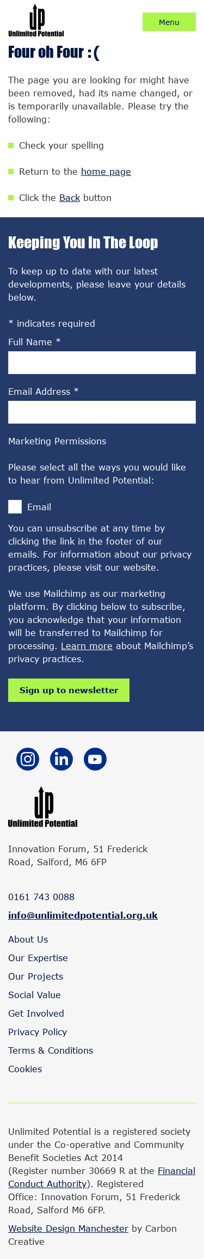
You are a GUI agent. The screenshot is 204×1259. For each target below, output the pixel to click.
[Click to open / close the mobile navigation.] (169, 22)
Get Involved (36, 1013)
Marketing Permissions (57, 441)
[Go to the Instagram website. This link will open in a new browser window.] (27, 761)
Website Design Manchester (68, 1228)
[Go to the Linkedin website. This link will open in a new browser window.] (61, 761)
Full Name (34, 342)
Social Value (34, 994)
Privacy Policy (37, 1031)
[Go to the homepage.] (36, 33)
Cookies (25, 1069)
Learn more (87, 645)
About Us (28, 939)
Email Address (43, 391)
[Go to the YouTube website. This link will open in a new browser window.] (95, 761)
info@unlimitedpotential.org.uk (83, 915)
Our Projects (35, 976)
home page (106, 171)
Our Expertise (38, 957)
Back (69, 197)
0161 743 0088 (41, 896)
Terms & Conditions (50, 1050)
